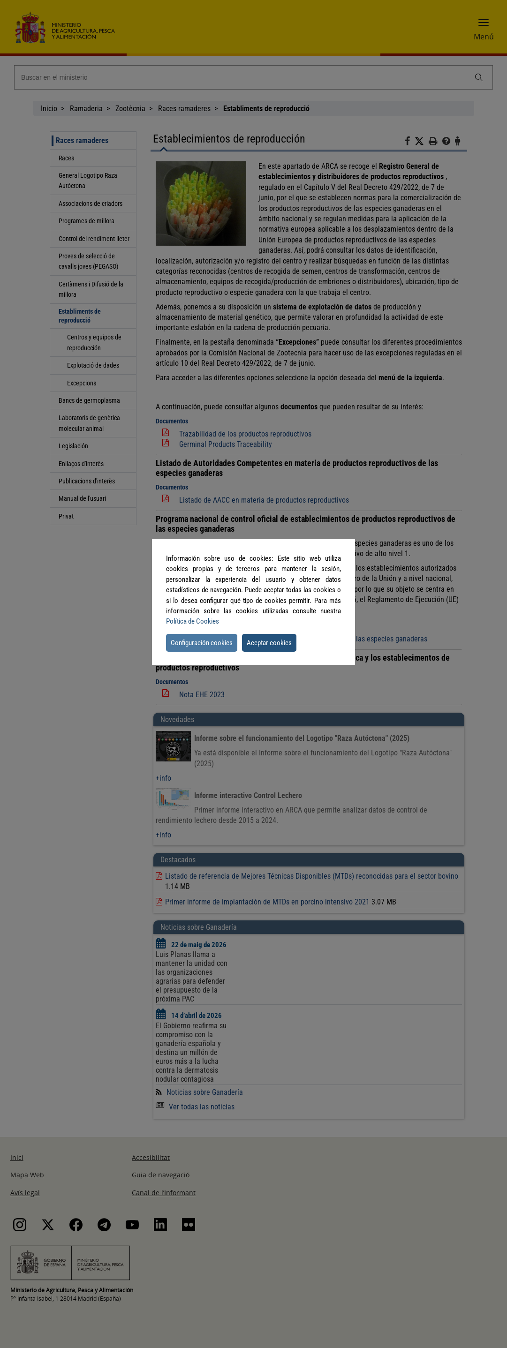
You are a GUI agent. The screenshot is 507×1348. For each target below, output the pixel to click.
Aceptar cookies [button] (269, 643)
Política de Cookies (192, 621)
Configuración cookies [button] (202, 643)
